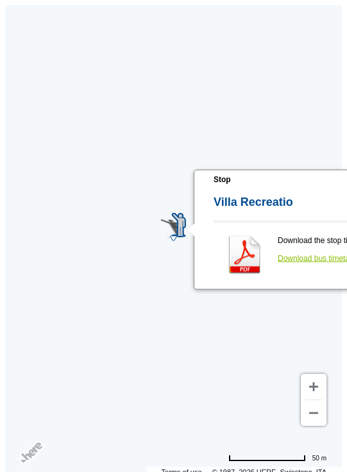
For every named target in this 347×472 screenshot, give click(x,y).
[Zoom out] (313, 413)
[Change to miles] (277, 458)
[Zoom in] (313, 387)
